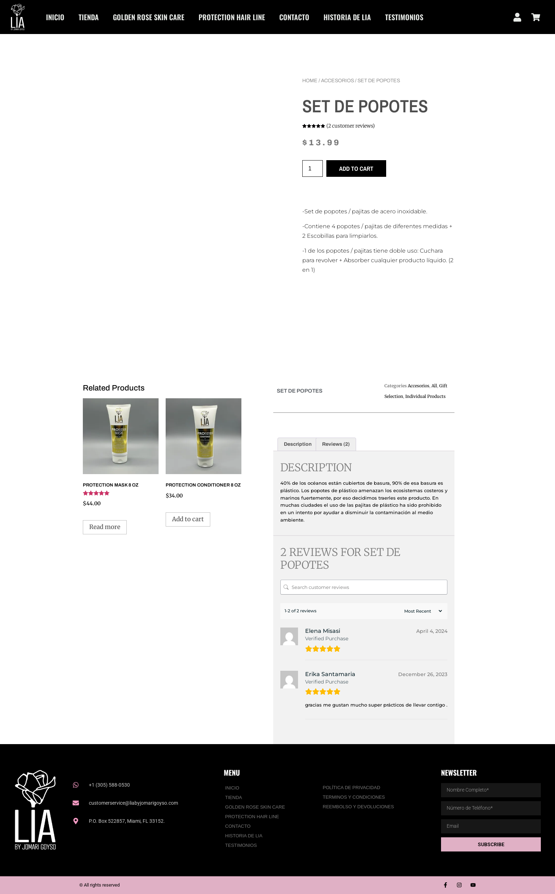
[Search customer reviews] (363, 587)
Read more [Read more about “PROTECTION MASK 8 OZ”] (104, 527)
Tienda (89, 17)
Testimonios (404, 17)
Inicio (55, 17)
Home (309, 80)
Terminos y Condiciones (354, 797)
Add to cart (356, 168)
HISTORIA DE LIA (347, 17)
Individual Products (425, 396)
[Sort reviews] (422, 611)
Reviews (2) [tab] (336, 444)
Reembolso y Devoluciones (358, 806)
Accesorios (337, 80)
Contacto (294, 17)
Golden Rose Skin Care (148, 17)
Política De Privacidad (351, 787)
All (434, 385)
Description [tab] (297, 444)
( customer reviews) (350, 126)
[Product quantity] (312, 168)
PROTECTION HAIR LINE (232, 17)
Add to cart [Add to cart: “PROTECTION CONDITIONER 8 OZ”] (188, 519)
